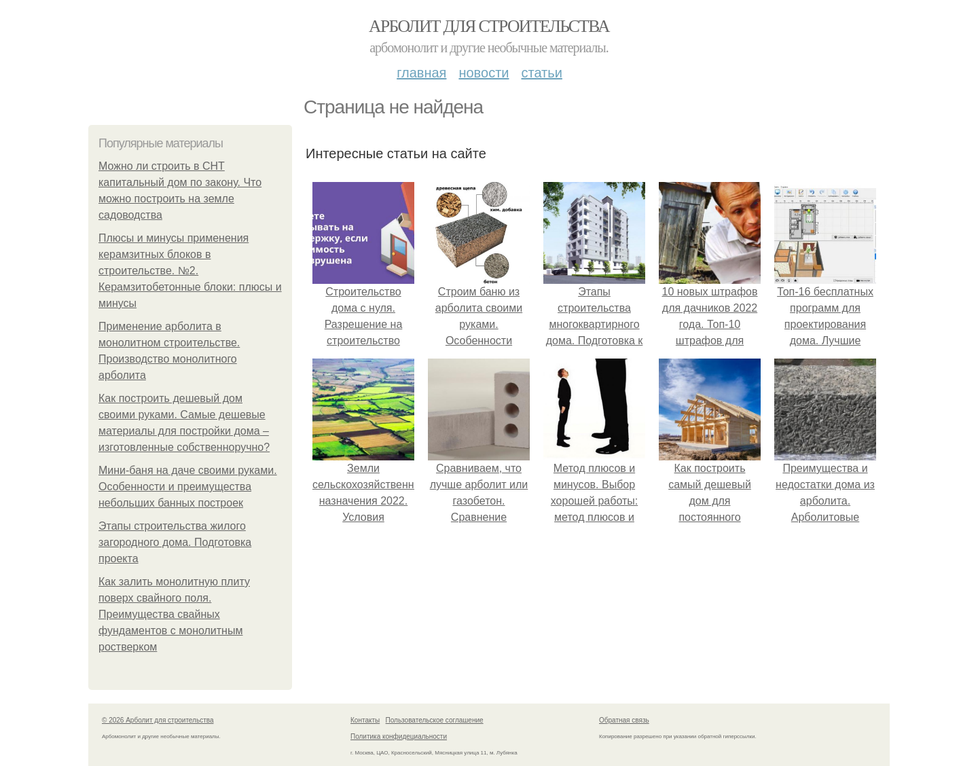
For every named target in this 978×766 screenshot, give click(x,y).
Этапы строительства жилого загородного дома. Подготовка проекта (174, 542)
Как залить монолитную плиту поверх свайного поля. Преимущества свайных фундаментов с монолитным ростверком (174, 614)
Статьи (541, 72)
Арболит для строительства (489, 26)
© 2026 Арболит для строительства (158, 720)
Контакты (365, 720)
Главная (421, 72)
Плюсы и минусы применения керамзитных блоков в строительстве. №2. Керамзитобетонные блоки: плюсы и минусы (190, 270)
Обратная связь (624, 720)
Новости (483, 72)
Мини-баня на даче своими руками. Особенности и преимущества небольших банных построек (187, 486)
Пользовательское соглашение (435, 720)
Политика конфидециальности (398, 736)
